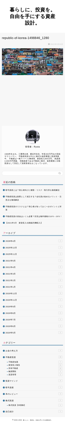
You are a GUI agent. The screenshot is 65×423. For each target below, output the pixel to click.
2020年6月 (34, 326)
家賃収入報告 (35, 365)
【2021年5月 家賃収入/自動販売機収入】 (24, 223)
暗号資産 (34, 387)
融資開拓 (35, 371)
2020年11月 (34, 299)
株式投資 (34, 400)
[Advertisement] (32, 102)
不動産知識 (35, 362)
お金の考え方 (34, 350)
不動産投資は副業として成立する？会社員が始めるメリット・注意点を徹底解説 (34, 198)
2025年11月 (34, 254)
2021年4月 (34, 267)
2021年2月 (34, 280)
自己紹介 (34, 411)
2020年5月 (34, 332)
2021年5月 (34, 260)
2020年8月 (34, 313)
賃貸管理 (35, 374)
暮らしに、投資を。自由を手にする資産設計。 (32, 16)
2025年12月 (34, 247)
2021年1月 (34, 286)
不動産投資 (34, 357)
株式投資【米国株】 (35, 405)
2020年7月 (34, 319)
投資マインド (34, 380)
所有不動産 (35, 368)
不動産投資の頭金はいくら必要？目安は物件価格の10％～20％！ (34, 216)
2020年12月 (34, 293)
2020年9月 (34, 306)
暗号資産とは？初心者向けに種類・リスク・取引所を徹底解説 (33, 190)
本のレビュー (34, 393)
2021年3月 (34, 273)
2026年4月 (34, 241)
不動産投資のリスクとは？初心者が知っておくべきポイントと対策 (34, 208)
